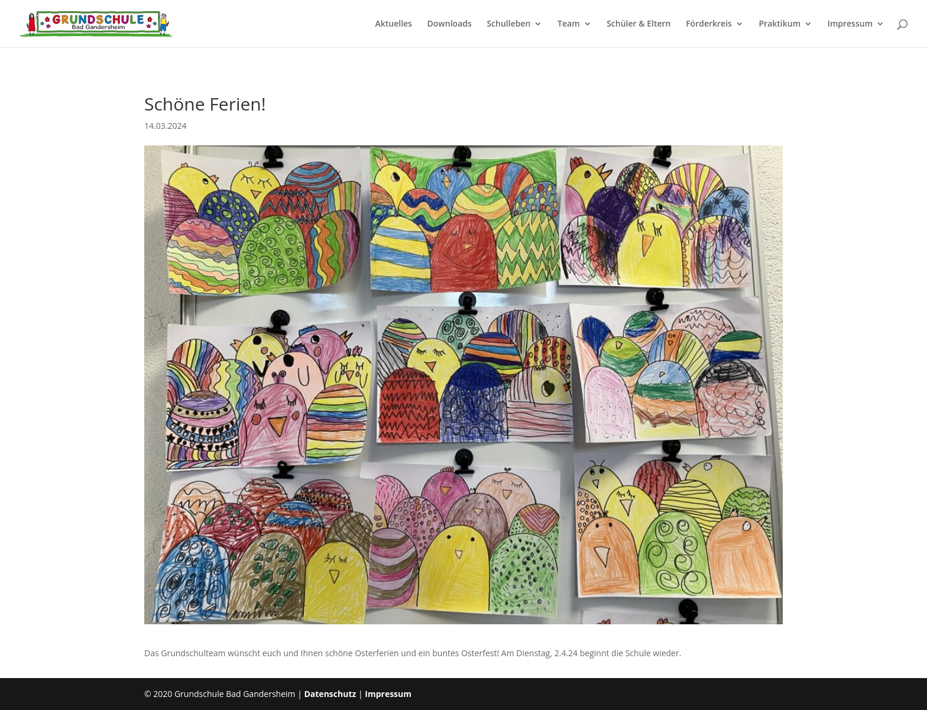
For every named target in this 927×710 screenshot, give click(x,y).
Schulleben (508, 24)
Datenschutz (330, 693)
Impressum (850, 24)
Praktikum (780, 24)
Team (568, 24)
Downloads (449, 24)
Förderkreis (709, 24)
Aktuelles (393, 24)
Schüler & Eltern (638, 24)
